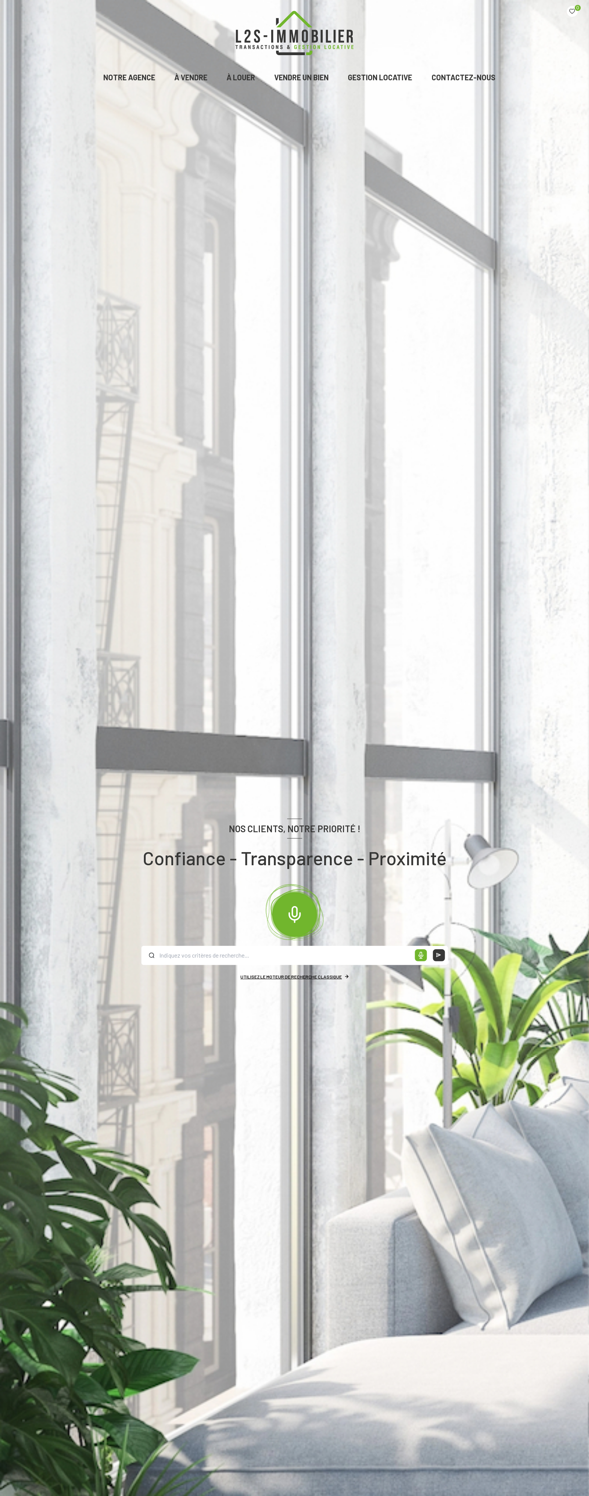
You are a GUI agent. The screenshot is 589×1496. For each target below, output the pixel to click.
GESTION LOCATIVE (380, 77)
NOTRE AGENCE (129, 77)
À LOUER (241, 77)
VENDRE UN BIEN (301, 77)
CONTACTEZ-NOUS (463, 77)
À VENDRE (190, 77)
